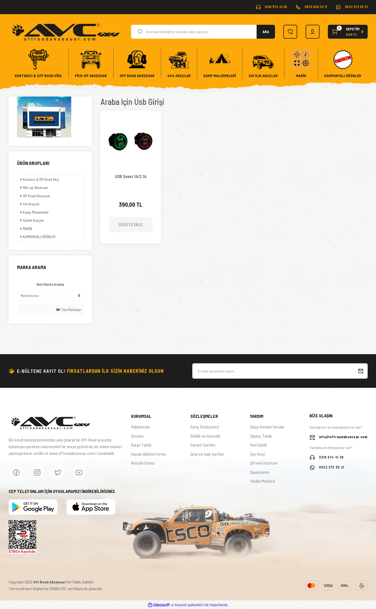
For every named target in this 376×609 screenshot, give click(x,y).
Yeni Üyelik (258, 444)
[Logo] (65, 31)
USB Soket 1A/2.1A (130, 176)
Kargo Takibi (141, 444)
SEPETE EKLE (131, 224)
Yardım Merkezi (262, 481)
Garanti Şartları (202, 444)
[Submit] (361, 371)
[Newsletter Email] (280, 371)
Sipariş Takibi (261, 435)
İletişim (137, 435)
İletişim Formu (142, 462)
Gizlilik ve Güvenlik (205, 435)
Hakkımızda (140, 426)
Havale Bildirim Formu (148, 454)
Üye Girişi (257, 454)
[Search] (203, 32)
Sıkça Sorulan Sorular (267, 426)
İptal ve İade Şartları (207, 454)
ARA (265, 31)
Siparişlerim (259, 472)
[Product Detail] (131, 119)
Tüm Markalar (68, 309)
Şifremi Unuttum (263, 462)
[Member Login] (313, 32)
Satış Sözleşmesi (204, 426)
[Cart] (348, 32)
